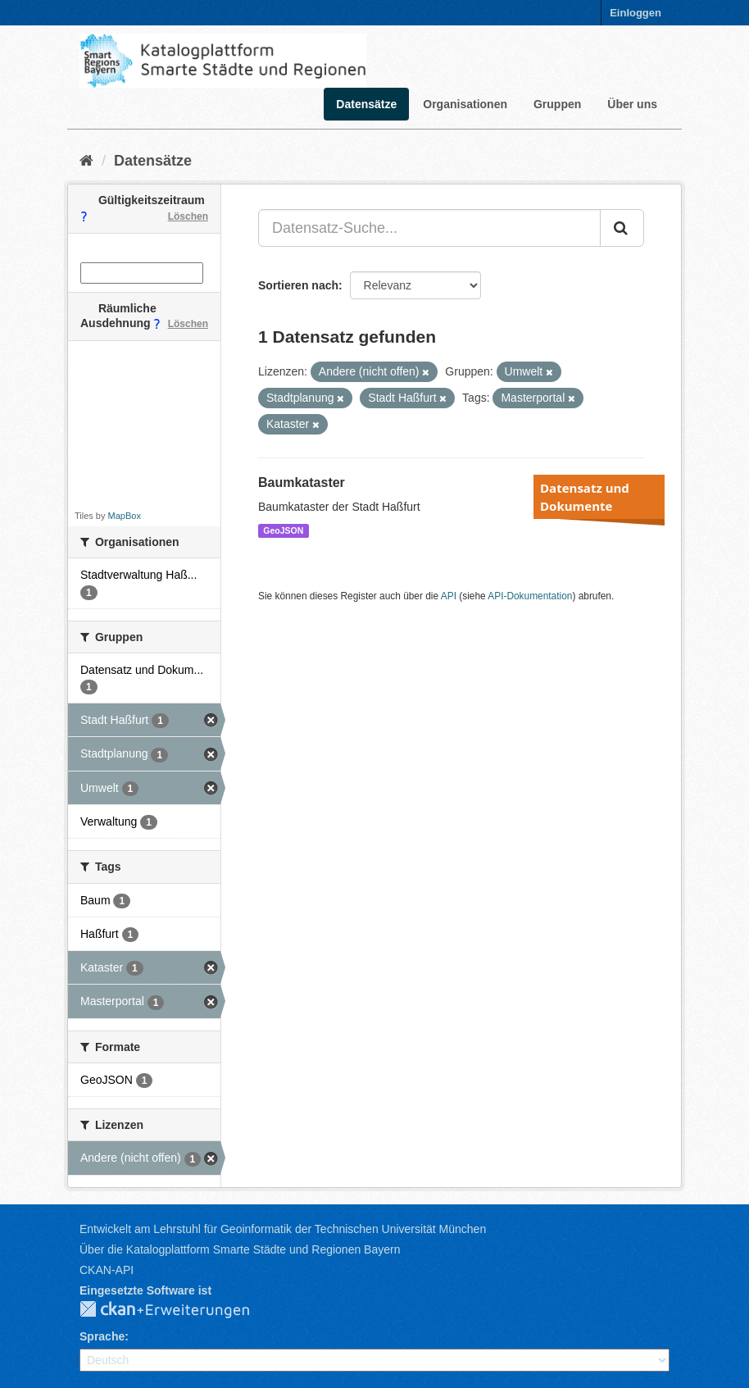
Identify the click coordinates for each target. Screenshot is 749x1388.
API (448, 596)
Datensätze (366, 104)
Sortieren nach (298, 285)
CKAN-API (106, 1270)
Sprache (102, 1336)
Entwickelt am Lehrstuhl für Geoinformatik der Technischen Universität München (282, 1229)
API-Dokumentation (530, 596)
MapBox (124, 516)
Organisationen (465, 104)
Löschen (188, 216)
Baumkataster (301, 482)
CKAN (177, 1310)
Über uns (632, 104)
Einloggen (635, 13)
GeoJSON (283, 530)
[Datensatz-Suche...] (429, 228)
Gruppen (557, 104)
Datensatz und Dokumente (584, 497)
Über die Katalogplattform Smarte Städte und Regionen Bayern (239, 1249)
